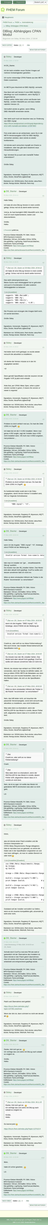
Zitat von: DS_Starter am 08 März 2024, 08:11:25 (24, 1102)
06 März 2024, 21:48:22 (11, 347)
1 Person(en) (8, 230)
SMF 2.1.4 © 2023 (18, 1222)
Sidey (9, 57)
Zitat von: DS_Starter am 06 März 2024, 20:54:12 (24, 268)
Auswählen (12, 292)
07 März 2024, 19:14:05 (11, 942)
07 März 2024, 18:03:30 (11, 535)
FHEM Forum (15, 9)
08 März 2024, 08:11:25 (11, 1044)
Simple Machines (30, 1222)
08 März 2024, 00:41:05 (11, 996)
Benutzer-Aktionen (37, 50)
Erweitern (21, 860)
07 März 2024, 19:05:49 (11, 829)
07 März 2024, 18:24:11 (11, 748)
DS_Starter (11, 191)
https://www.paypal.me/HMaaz (23, 246)
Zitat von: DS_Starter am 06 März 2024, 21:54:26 (24, 479)
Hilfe (8, 1219)
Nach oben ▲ (37, 1219)
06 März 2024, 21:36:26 (11, 262)
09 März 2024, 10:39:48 (11, 1157)
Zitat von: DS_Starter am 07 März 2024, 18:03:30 (24, 620)
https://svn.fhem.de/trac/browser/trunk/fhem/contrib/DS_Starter (25, 250)
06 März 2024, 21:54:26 (11, 419)
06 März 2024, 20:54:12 (11, 195)
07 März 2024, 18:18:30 (11, 614)
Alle (28, 45)
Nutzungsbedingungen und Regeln (21, 1219)
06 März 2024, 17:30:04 (11, 60)
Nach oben (6, 1201)
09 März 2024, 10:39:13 (11, 1096)
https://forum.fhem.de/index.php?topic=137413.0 (22, 1129)
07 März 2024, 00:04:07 (11, 473)
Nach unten (7, 45)
